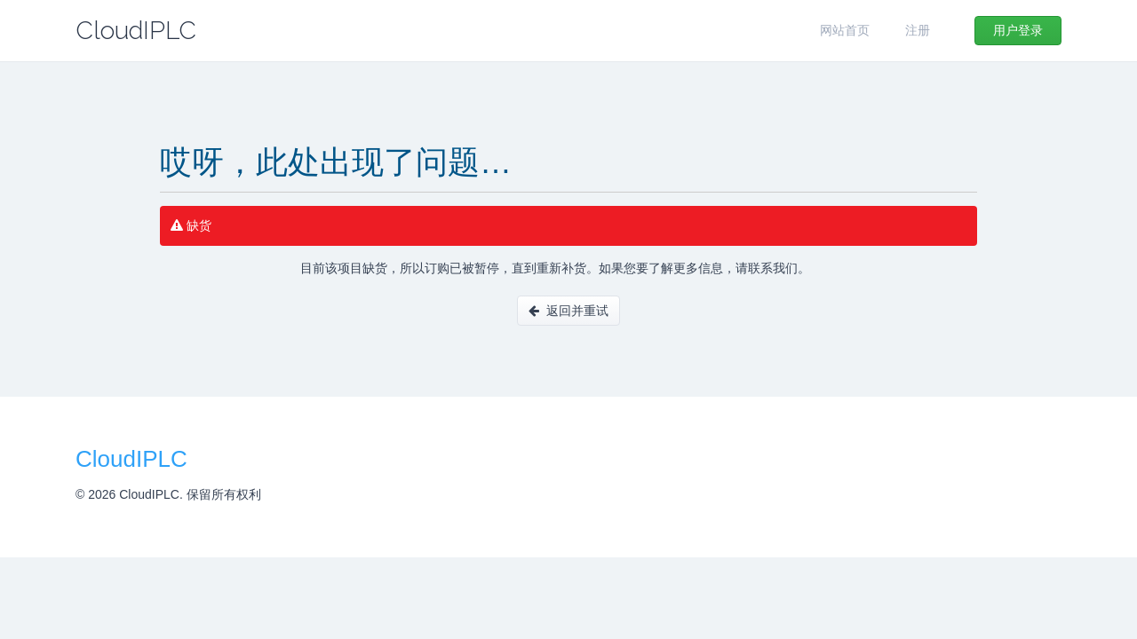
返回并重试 (568, 311)
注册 (917, 30)
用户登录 (1018, 30)
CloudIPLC (136, 30)
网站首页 (845, 30)
